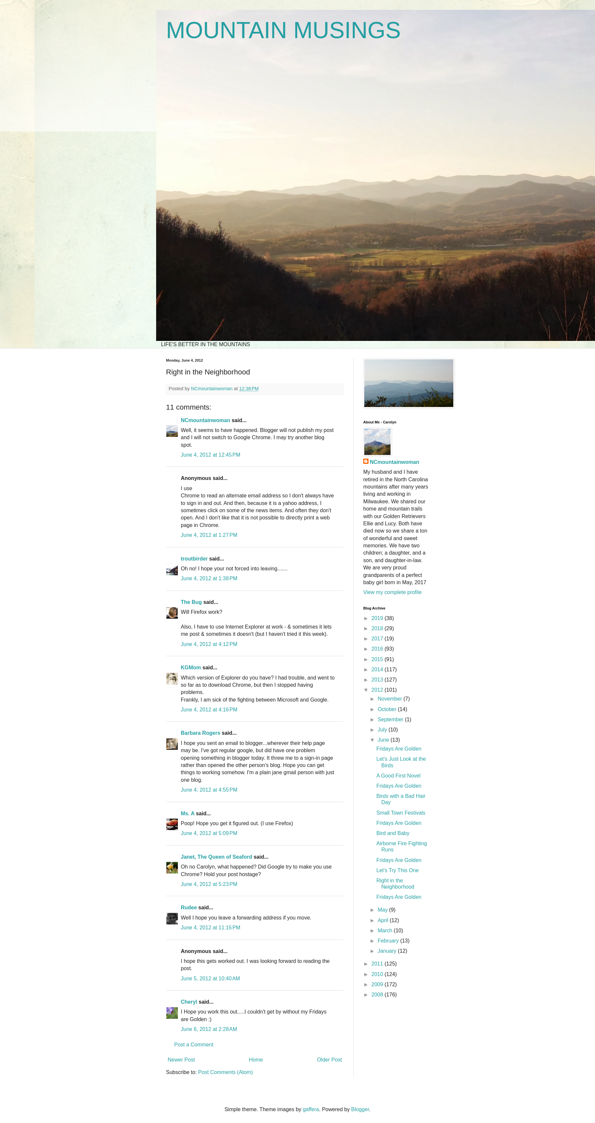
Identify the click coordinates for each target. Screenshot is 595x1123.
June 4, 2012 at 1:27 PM (209, 535)
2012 (378, 690)
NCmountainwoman (205, 420)
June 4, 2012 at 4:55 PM (209, 790)
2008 (378, 994)
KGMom (191, 667)
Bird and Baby (393, 833)
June (384, 740)
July (383, 729)
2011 (378, 964)
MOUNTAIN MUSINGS (283, 30)
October (388, 709)
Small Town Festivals (400, 813)
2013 (378, 679)
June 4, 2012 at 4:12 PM (209, 644)
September (391, 719)
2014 (378, 669)
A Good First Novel (398, 775)
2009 (378, 984)
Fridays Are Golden (398, 749)
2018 (378, 628)
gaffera (311, 1109)
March (386, 930)
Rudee (189, 907)
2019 (378, 618)
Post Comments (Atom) (225, 1072)
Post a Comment (193, 1044)
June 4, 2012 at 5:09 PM (209, 833)
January (388, 951)
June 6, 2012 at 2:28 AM (209, 1029)
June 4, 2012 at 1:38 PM (209, 578)
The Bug (191, 602)
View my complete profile (392, 592)
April (384, 920)
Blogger (360, 1109)
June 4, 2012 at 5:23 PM (209, 884)
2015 (378, 659)
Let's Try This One (397, 870)
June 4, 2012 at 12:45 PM (210, 455)
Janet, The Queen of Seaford (216, 857)
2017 (378, 638)
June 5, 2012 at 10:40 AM (210, 978)
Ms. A (187, 813)
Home (256, 1060)
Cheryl (189, 1002)
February (389, 941)
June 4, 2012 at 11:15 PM (210, 927)
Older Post (329, 1060)
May (383, 910)
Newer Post (181, 1060)
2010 (378, 974)
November (390, 699)
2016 (378, 649)
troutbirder (194, 559)
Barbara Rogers (200, 733)
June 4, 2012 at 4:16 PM (209, 709)
